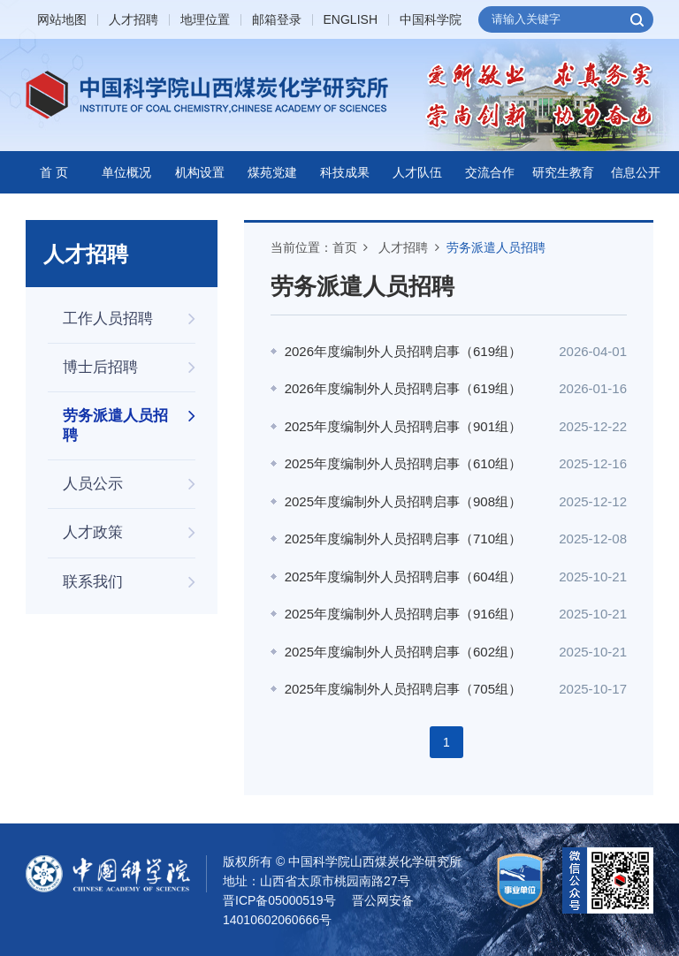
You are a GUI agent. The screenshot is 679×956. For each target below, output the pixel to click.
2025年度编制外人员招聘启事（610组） (403, 463)
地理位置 (205, 20)
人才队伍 (417, 172)
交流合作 (490, 172)
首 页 (54, 172)
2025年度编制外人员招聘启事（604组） (403, 576)
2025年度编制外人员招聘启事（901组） (403, 426)
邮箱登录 (276, 20)
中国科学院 (431, 20)
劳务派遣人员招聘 (495, 247)
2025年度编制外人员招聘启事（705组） (403, 688)
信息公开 (635, 172)
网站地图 (62, 20)
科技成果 (345, 172)
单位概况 (126, 172)
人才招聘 (133, 20)
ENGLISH (351, 20)
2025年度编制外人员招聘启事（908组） (403, 501)
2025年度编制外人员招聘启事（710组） (403, 538)
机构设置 (200, 172)
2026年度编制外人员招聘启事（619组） (403, 351)
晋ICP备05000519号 (279, 900)
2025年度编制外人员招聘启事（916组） (403, 613)
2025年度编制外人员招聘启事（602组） (403, 651)
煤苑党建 (272, 172)
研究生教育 (563, 172)
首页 (344, 247)
